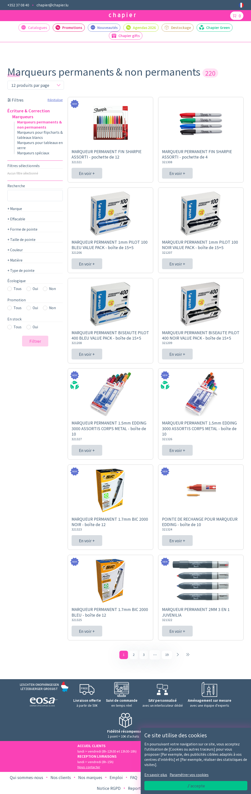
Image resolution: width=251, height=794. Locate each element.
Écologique (16, 280)
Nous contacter (88, 767)
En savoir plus (155, 774)
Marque (14, 208)
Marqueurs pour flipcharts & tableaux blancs (40, 135)
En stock (14, 319)
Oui (35, 288)
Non (52, 288)
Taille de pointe (21, 239)
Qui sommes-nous (26, 778)
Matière (15, 260)
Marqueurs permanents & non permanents (39, 124)
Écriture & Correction (28, 111)
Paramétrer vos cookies (189, 774)
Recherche (16, 185)
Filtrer (35, 341)
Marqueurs (22, 116)
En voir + (87, 173)
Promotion (16, 299)
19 (167, 655)
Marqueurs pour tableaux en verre (40, 145)
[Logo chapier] (122, 15)
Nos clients (60, 778)
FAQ (133, 778)
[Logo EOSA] (44, 703)
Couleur (15, 249)
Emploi (116, 778)
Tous (17, 288)
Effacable (16, 218)
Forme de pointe (22, 229)
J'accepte (196, 786)
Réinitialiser (55, 100)
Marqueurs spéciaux (33, 152)
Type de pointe (21, 270)
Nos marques (90, 778)
